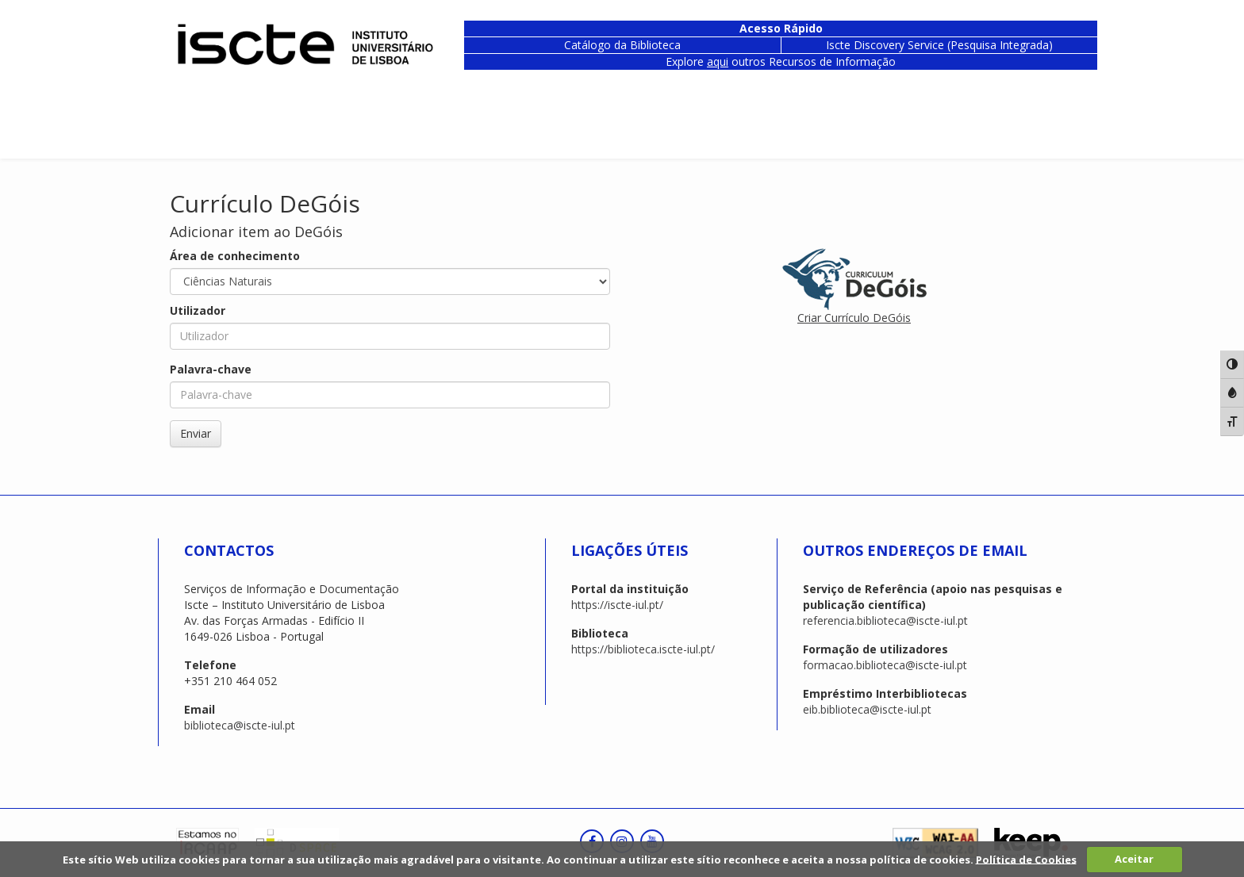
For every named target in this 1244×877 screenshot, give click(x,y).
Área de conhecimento (235, 255)
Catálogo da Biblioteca (622, 44)
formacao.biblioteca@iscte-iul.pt (885, 664)
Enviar (195, 433)
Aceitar (1134, 859)
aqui (717, 61)
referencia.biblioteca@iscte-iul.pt (885, 620)
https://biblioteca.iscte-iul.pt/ (643, 649)
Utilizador (197, 310)
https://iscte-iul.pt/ (617, 604)
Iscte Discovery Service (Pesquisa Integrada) (939, 44)
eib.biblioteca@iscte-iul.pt (867, 709)
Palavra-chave (210, 369)
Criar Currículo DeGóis (854, 317)
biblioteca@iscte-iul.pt (239, 725)
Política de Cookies (1026, 859)
